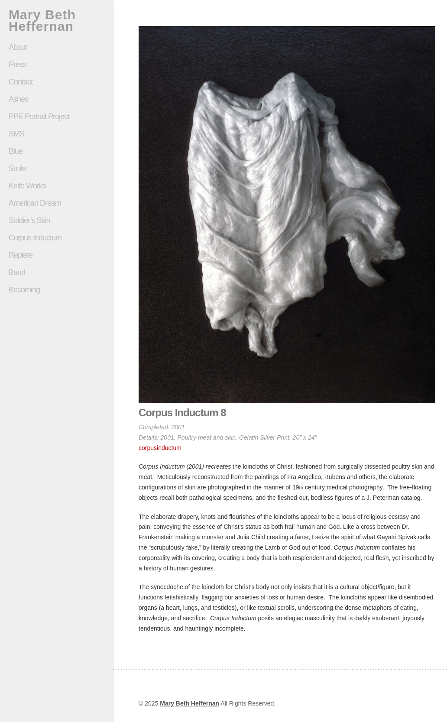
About (18, 47)
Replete (20, 255)
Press (17, 64)
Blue (16, 151)
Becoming (24, 289)
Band (17, 272)
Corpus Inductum (35, 237)
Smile (56, 168)
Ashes (18, 99)
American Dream (35, 203)
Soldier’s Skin (56, 220)
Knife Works (27, 185)
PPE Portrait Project (39, 116)
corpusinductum (160, 447)
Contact (20, 82)
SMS (16, 134)
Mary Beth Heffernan (42, 20)
